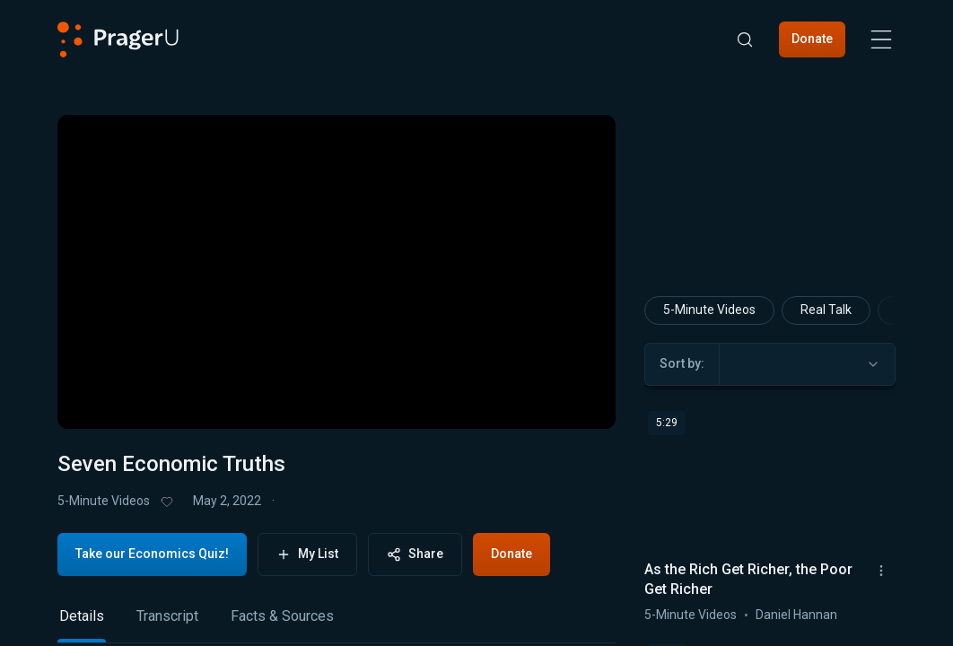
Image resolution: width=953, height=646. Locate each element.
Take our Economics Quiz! (152, 553)
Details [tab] (81, 615)
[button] (93, 400)
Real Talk (826, 309)
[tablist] (336, 624)
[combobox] (807, 363)
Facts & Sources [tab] (282, 615)
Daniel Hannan (796, 614)
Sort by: (682, 363)
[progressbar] (324, 399)
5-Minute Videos (103, 500)
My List (307, 554)
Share (415, 554)
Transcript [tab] (167, 615)
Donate (812, 38)
